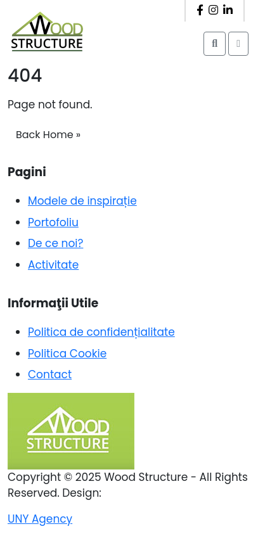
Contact (50, 374)
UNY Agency (40, 519)
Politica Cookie (67, 353)
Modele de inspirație (82, 200)
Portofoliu (53, 222)
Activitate (53, 264)
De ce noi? (55, 243)
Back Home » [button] (48, 134)
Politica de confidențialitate (101, 332)
